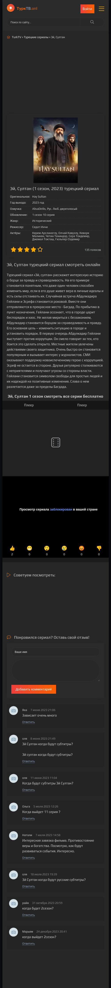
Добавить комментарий (34, 689)
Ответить (28, 722)
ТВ (27, 8)
